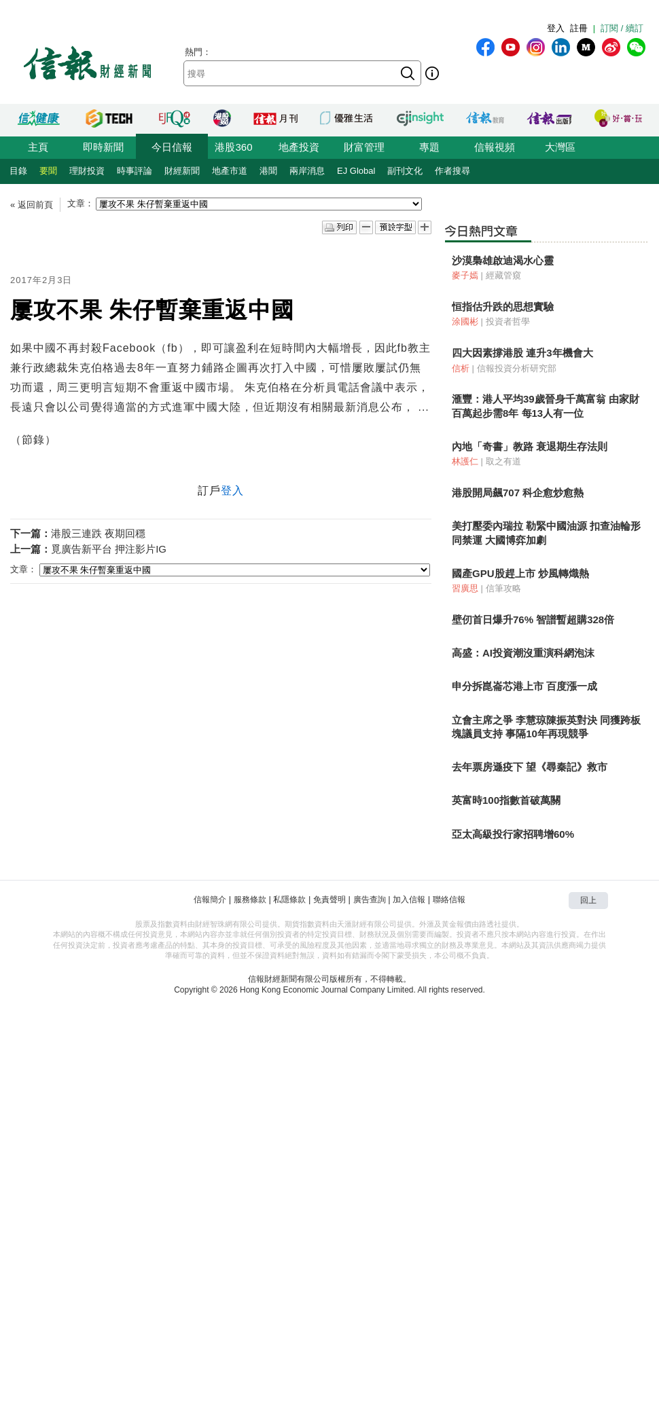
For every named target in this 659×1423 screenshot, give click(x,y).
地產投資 (299, 147)
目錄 (18, 171)
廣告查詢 (369, 899)
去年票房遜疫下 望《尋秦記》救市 (529, 767)
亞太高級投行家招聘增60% (513, 834)
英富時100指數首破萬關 (506, 800)
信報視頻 (494, 147)
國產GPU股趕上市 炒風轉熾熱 (520, 573)
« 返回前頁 (31, 205)
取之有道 (503, 461)
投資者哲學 (508, 321)
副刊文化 (405, 171)
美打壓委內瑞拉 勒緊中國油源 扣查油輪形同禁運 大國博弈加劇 (546, 532)
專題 (429, 147)
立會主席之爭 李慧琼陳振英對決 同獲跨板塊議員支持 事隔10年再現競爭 (546, 726)
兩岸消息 (307, 171)
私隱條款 (289, 899)
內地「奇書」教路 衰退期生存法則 (529, 446)
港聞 (268, 171)
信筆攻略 (503, 588)
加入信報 (409, 899)
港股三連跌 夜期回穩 (98, 533)
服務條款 (250, 899)
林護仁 (465, 461)
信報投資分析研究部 (516, 368)
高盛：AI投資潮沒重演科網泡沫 (523, 653)
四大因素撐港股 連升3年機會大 (522, 352)
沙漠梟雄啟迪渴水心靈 (503, 260)
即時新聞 (103, 147)
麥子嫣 (465, 275)
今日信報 (172, 147)
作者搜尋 (452, 171)
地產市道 (229, 171)
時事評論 (134, 171)
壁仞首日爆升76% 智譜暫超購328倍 (533, 619)
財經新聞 (182, 171)
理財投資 (87, 171)
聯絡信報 (449, 899)
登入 (556, 28)
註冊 (579, 28)
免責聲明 (329, 899)
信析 (460, 368)
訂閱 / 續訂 (622, 28)
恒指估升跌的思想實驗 (503, 306)
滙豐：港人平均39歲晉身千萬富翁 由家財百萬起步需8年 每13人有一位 (545, 405)
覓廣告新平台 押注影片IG (108, 549)
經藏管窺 (503, 275)
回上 (588, 900)
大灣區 (560, 147)
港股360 (233, 147)
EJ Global (356, 171)
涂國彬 (465, 321)
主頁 (38, 147)
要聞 (48, 171)
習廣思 (465, 588)
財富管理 (364, 147)
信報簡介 (210, 899)
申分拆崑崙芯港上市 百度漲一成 (524, 686)
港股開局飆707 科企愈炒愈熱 (518, 492)
